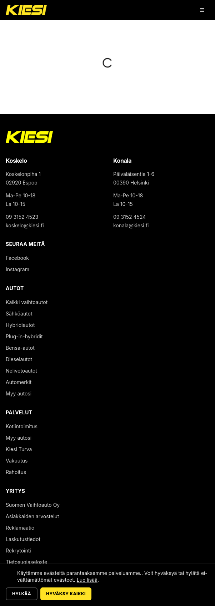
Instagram (17, 269)
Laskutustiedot (23, 539)
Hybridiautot (20, 325)
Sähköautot (19, 313)
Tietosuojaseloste (26, 562)
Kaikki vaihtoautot (27, 302)
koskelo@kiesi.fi (25, 225)
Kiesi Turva (19, 449)
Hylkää (21, 593)
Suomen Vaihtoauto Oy (33, 505)
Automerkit (18, 382)
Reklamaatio (20, 528)
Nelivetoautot (21, 371)
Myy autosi (18, 393)
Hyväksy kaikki (66, 593)
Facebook (17, 258)
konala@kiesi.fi (131, 225)
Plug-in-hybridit (24, 336)
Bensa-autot (20, 348)
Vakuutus (17, 461)
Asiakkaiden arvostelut (32, 516)
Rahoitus (16, 472)
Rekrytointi (18, 550)
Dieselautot (19, 359)
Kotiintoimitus (22, 426)
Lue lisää (87, 580)
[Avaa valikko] (202, 10)
